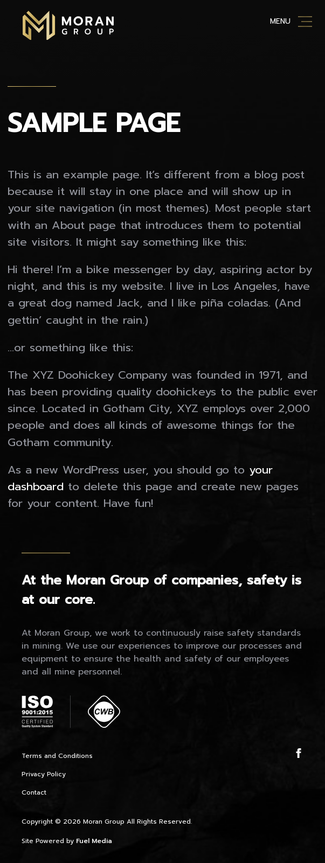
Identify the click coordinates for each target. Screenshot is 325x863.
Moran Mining (68, 25)
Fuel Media (94, 841)
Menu (280, 21)
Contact (34, 792)
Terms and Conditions (57, 756)
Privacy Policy (44, 774)
